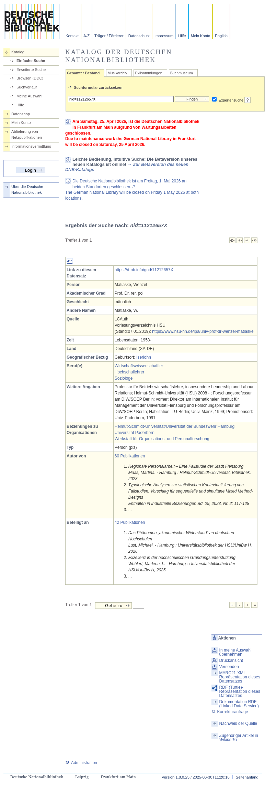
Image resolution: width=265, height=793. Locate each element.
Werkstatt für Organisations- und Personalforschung (162, 438)
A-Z (86, 36)
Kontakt (72, 36)
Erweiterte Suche (31, 69)
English (221, 36)
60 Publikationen (130, 456)
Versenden (229, 666)
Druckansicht (231, 660)
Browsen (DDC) (29, 78)
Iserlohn (143, 357)
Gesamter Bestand (83, 73)
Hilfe (182, 36)
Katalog (17, 52)
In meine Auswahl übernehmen (235, 652)
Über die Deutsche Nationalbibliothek (27, 189)
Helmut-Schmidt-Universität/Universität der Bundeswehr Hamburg (174, 426)
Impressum (163, 36)
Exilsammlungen (148, 73)
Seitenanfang (247, 777)
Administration (81, 762)
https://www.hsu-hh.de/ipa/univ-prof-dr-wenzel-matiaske (202, 331)
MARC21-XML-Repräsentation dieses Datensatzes (239, 677)
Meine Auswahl (29, 96)
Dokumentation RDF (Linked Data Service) (239, 703)
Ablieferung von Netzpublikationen (26, 134)
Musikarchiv (117, 73)
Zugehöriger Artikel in (238, 737)
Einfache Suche (30, 61)
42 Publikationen (130, 522)
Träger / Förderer (109, 36)
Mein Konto (200, 36)
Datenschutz (139, 36)
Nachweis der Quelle (238, 723)
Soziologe (124, 378)
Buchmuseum (181, 73)
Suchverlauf (26, 87)
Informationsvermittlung (31, 146)
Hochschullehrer (130, 372)
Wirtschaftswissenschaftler (139, 365)
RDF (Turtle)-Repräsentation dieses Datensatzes (239, 691)
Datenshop (20, 114)
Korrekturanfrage (229, 711)
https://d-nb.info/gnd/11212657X (144, 269)
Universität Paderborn (134, 432)
